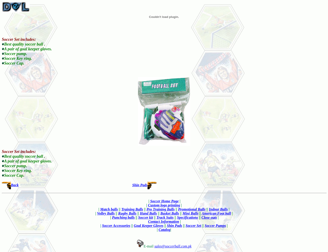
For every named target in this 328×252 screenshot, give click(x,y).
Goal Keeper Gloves (148, 226)
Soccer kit (145, 217)
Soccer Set (193, 226)
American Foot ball (216, 213)
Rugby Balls (127, 213)
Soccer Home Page (164, 201)
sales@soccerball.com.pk (172, 246)
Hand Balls (148, 213)
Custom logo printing (164, 205)
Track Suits (164, 217)
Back (15, 185)
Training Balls (132, 209)
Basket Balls (169, 213)
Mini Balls (190, 213)
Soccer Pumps (215, 226)
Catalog (164, 230)
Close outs (209, 217)
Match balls (109, 209)
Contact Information (163, 221)
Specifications (187, 217)
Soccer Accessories (116, 226)
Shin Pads (140, 185)
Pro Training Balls (161, 209)
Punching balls (123, 217)
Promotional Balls (191, 209)
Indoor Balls (218, 209)
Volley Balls (106, 213)
